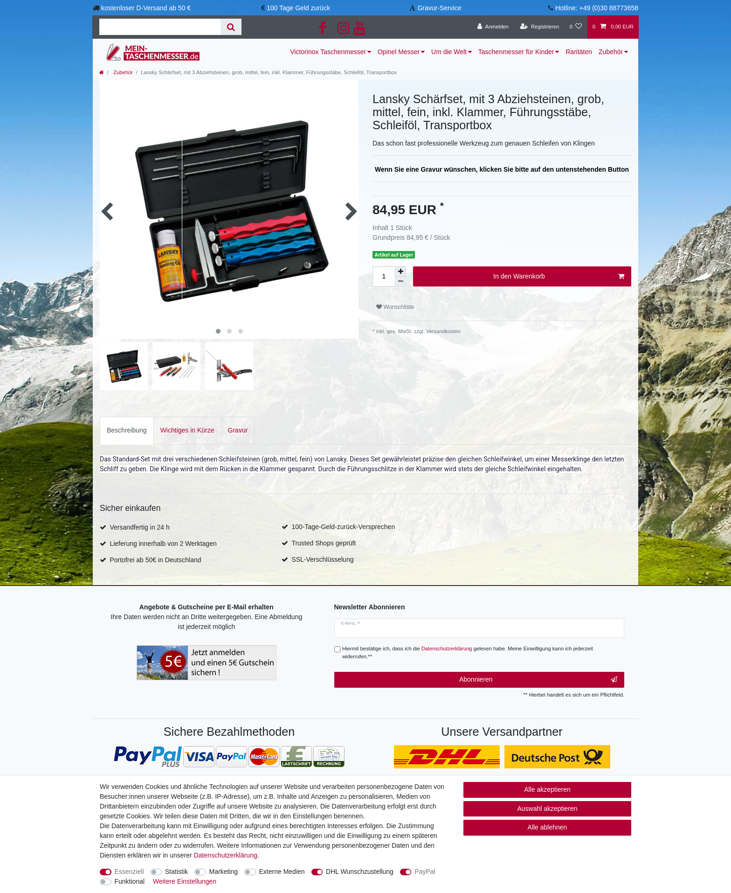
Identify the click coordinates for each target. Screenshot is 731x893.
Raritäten (578, 52)
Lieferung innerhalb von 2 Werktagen (163, 543)
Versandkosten (443, 331)
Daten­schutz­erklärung (225, 855)
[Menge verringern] (400, 281)
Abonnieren (538, 680)
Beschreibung (127, 430)
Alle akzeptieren (547, 789)
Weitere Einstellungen (184, 881)
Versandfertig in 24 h (139, 527)
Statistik (176, 871)
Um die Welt (449, 52)
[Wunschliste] (575, 27)
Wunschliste (395, 307)
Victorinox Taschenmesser (328, 52)
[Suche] (231, 27)
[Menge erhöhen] (400, 271)
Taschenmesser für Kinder (516, 52)
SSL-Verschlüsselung (322, 559)
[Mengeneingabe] (383, 276)
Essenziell (129, 871)
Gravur (238, 430)
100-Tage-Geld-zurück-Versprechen (343, 526)
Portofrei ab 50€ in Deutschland (155, 560)
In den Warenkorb (558, 276)
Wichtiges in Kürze (187, 430)
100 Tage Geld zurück (298, 8)
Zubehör (611, 52)
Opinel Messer (399, 52)
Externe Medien (282, 871)
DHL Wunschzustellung (359, 871)
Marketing (223, 871)
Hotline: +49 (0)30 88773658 (596, 8)
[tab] (127, 430)
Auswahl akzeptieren (547, 808)
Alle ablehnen (547, 827)
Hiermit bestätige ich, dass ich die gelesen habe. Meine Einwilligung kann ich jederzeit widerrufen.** (467, 652)
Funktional (130, 881)
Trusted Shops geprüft (323, 543)
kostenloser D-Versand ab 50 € (146, 8)
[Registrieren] (539, 27)
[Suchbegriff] (160, 27)
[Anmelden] (493, 27)
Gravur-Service (439, 8)
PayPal (424, 871)
